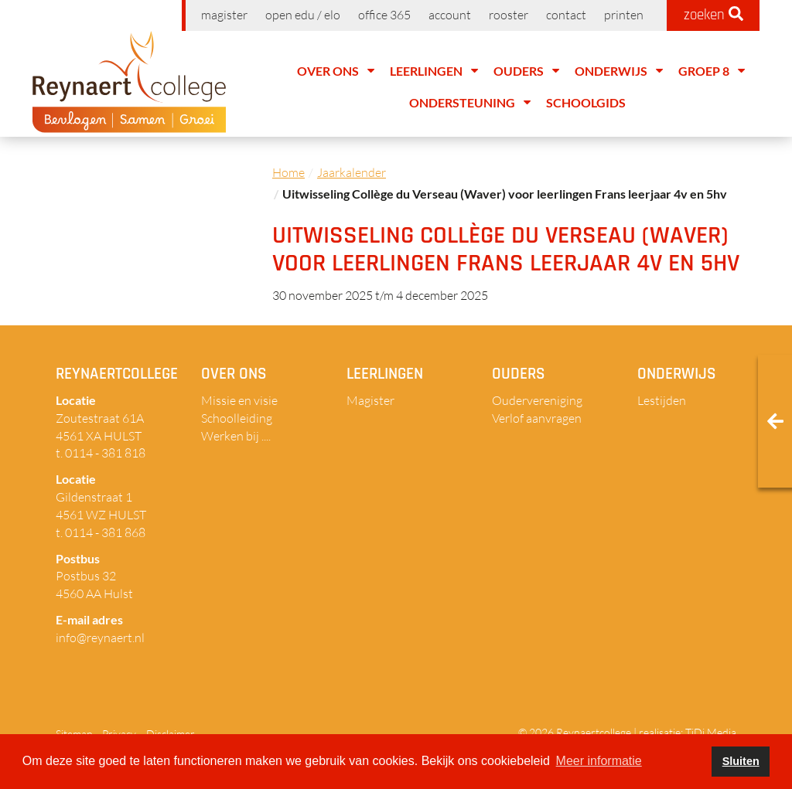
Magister (224, 14)
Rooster (508, 14)
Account (449, 14)
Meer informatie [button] (599, 760)
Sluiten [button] (741, 761)
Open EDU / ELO (302, 14)
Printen (624, 14)
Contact (566, 14)
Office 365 (384, 14)
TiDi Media (710, 732)
